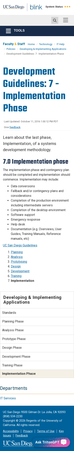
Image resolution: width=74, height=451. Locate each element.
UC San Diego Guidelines (20, 245)
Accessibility (11, 431)
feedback (15, 127)
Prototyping (19, 262)
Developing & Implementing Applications (43, 48)
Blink (31, 12)
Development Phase (16, 356)
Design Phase (12, 348)
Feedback (22, 435)
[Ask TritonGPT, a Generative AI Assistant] (51, 442)
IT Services (8, 398)
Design (16, 266)
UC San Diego (11, 8)
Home (31, 44)
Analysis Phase (13, 330)
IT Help (61, 44)
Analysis (17, 257)
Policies (11, 48)
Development (20, 271)
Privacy (28, 431)
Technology (45, 44)
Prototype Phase (14, 339)
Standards (9, 313)
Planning (17, 252)
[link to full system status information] (67, 6)
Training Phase (12, 365)
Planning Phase (13, 321)
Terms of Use (45, 431)
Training (16, 276)
